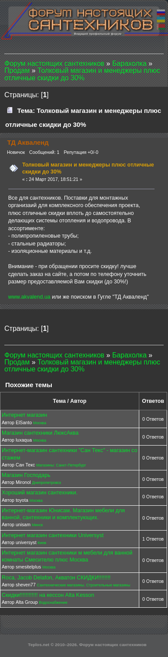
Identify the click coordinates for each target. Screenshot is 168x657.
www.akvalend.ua (29, 297)
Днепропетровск (46, 482)
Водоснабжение (53, 602)
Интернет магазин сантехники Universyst (53, 535)
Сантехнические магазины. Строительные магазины (83, 585)
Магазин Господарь (26, 475)
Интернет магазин (24, 415)
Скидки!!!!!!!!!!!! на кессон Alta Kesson (48, 595)
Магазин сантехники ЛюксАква (40, 433)
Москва (39, 423)
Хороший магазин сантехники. (39, 493)
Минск (37, 525)
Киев (42, 543)
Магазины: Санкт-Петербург (61, 465)
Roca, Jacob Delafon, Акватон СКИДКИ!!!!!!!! (56, 578)
